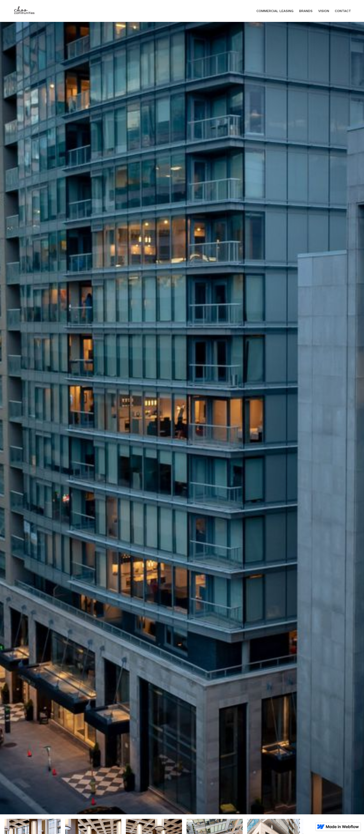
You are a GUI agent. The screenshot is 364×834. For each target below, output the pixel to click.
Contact (343, 11)
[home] (24, 10)
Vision (323, 11)
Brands (306, 11)
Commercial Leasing (275, 11)
